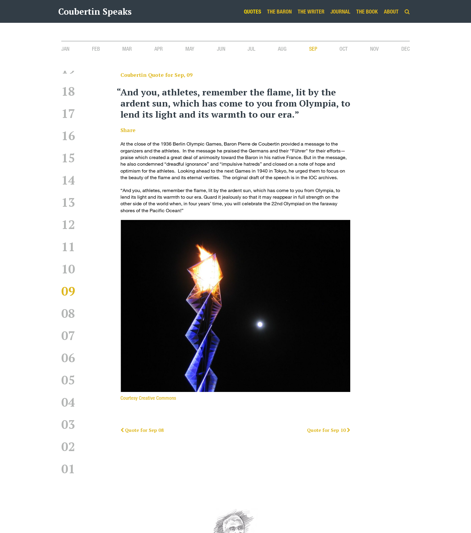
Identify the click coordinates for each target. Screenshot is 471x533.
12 (68, 224)
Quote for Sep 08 (142, 430)
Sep (313, 48)
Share (127, 130)
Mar (127, 48)
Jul (251, 48)
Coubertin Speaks (95, 11)
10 (68, 269)
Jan (65, 48)
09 (68, 291)
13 (68, 202)
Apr (158, 48)
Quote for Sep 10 (328, 430)
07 (68, 335)
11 (68, 246)
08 (68, 313)
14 (68, 180)
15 (68, 158)
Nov (374, 48)
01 (68, 469)
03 (68, 424)
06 (68, 358)
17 (68, 113)
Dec (405, 48)
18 (68, 91)
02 (68, 446)
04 (68, 402)
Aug (282, 48)
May (189, 48)
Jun (221, 48)
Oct (343, 48)
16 (68, 135)
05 (68, 380)
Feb (96, 48)
